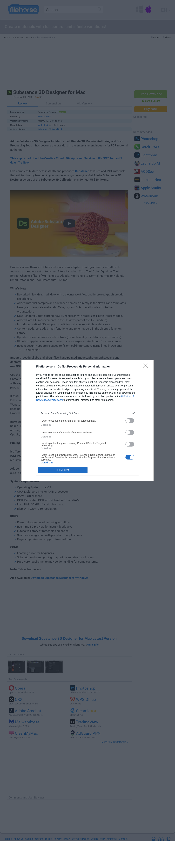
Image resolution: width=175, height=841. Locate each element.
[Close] (146, 367)
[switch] (129, 420)
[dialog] (87, 420)
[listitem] (87, 413)
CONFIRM (62, 470)
